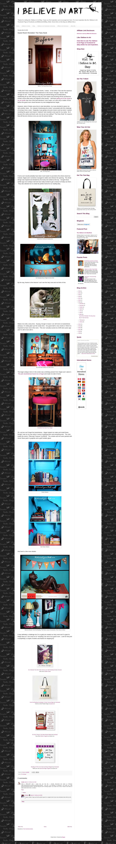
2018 (79, 296)
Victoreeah (57, 702)
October (81, 307)
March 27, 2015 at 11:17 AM (30, 782)
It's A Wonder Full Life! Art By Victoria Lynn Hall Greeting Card (42, 669)
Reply (22, 789)
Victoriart (60, 669)
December (81, 303)
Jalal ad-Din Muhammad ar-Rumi (88, 353)
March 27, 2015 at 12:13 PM (36, 795)
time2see (55, 734)
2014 (79, 324)
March (80, 314)
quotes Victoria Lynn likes (83, 340)
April (80, 312)
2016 (79, 300)
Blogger (63, 837)
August (81, 308)
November (81, 305)
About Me (73, 26)
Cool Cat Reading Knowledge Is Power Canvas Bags (42, 702)
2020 (79, 294)
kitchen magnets (44, 736)
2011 (79, 329)
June (80, 310)
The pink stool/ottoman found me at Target (31, 374)
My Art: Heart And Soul (83, 317)
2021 (79, 292)
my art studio (22, 100)
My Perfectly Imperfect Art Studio (91, 261)
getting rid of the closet (63, 98)
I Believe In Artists (26, 26)
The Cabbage (23, 774)
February (81, 320)
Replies (24, 792)
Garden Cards (47, 671)
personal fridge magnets (45, 768)
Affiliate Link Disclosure (62, 26)
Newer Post (20, 826)
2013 (79, 325)
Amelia (22, 782)
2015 (79, 302)
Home (17, 26)
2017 (79, 298)
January (81, 321)
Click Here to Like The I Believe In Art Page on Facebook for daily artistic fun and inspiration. (87, 42)
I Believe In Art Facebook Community (46, 26)
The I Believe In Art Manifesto (84, 232)
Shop (33, 26)
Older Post (69, 826)
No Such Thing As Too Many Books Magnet (42, 734)
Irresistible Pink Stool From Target (44, 427)
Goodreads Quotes (94, 356)
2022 (79, 291)
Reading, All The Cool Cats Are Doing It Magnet (41, 766)
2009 (79, 333)
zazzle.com (52, 703)
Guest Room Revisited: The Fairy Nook (87, 315)
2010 (79, 331)
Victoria (26, 795)
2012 (79, 327)
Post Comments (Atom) (28, 828)
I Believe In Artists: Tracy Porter (90, 269)
